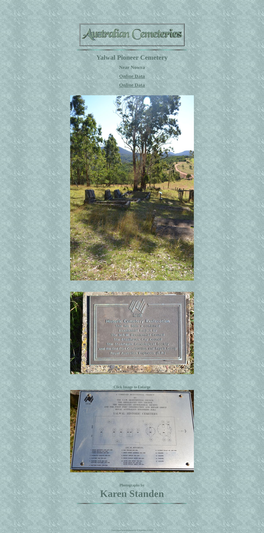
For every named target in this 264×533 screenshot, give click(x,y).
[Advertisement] (132, 11)
